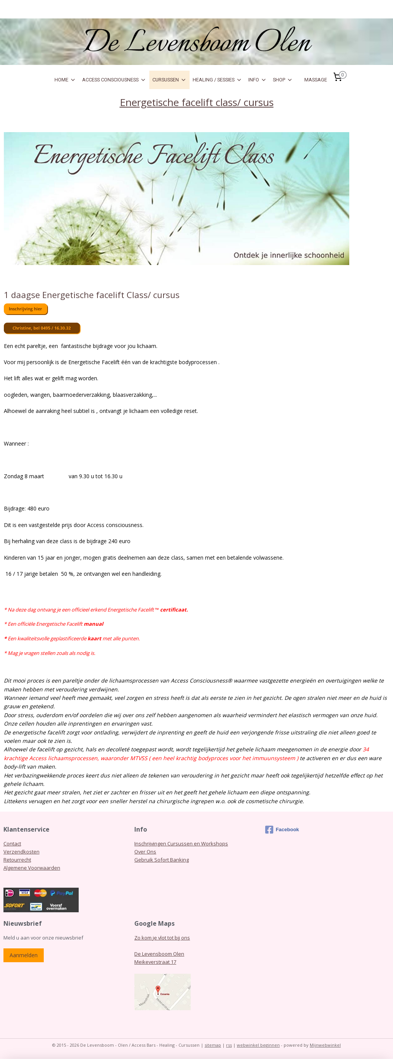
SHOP (283, 80)
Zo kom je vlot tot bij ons (162, 937)
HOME (65, 80)
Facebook (282, 829)
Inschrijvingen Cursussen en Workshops (181, 843)
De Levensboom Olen (159, 953)
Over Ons (145, 851)
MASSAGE (315, 80)
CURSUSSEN (169, 80)
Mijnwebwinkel (325, 1045)
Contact (12, 843)
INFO (257, 80)
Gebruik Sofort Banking (161, 859)
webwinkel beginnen (258, 1045)
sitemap (213, 1045)
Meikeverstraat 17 (155, 961)
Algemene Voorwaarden (31, 867)
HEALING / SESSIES (217, 80)
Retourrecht (17, 859)
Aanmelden (24, 955)
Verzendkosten (21, 851)
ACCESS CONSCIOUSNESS (114, 80)
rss (229, 1045)
